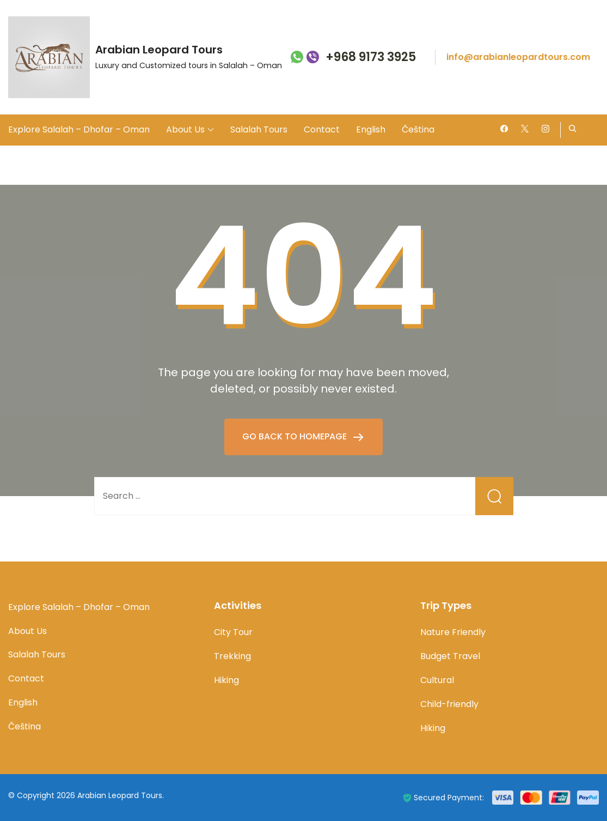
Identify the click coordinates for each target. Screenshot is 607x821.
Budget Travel (450, 656)
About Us (185, 129)
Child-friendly (449, 704)
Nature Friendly (453, 632)
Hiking (226, 680)
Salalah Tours (258, 129)
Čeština (418, 129)
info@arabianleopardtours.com (518, 57)
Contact (322, 129)
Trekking (232, 656)
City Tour (233, 632)
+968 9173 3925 (371, 57)
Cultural (437, 680)
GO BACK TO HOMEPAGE (295, 436)
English (370, 129)
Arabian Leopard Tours (159, 49)
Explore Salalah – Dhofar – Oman (79, 129)
